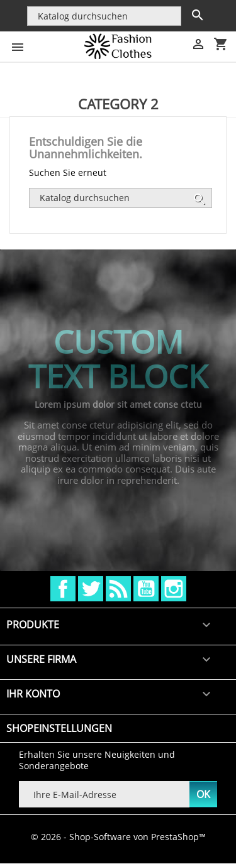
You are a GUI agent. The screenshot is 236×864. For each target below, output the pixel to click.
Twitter (90, 588)
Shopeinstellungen (59, 728)
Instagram (173, 588)
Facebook (63, 588)
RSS (118, 588)
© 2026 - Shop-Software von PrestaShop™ (118, 837)
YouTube (146, 588)
